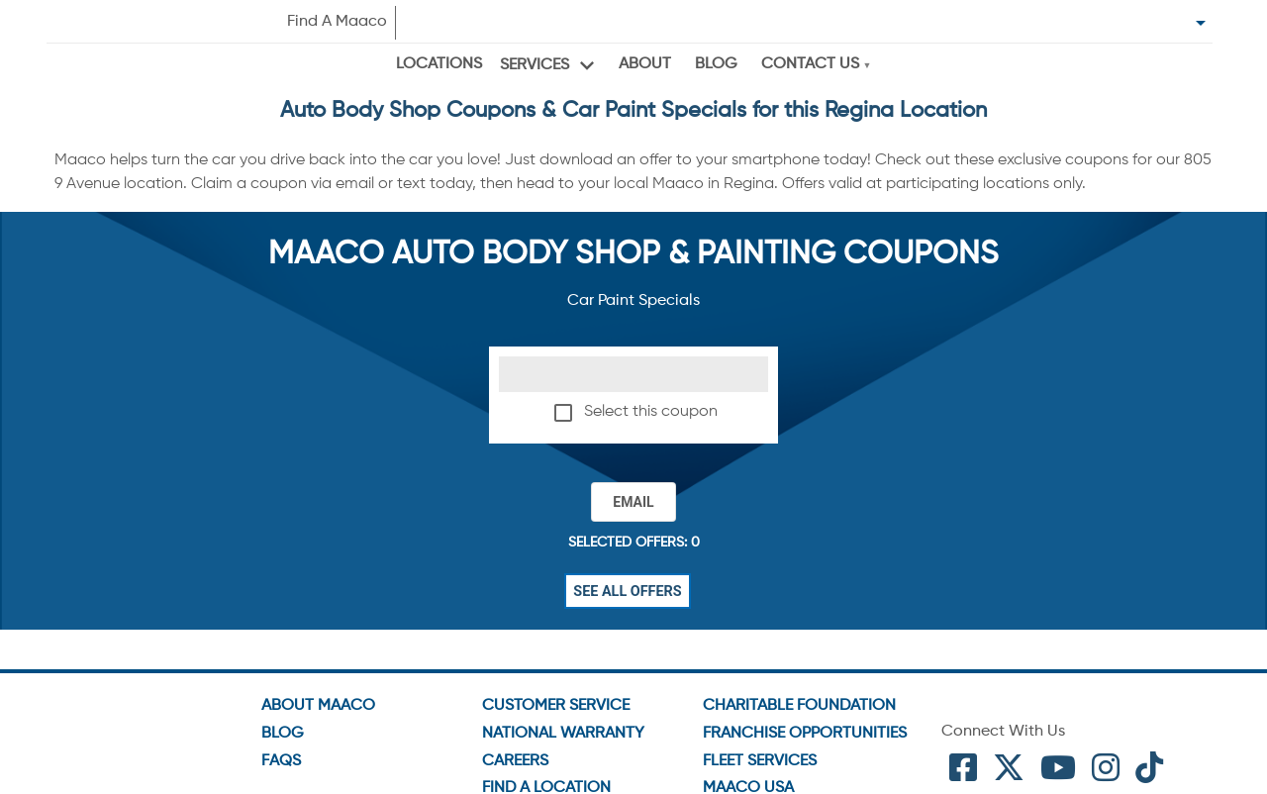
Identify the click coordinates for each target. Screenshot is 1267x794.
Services (534, 65)
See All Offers (627, 591)
